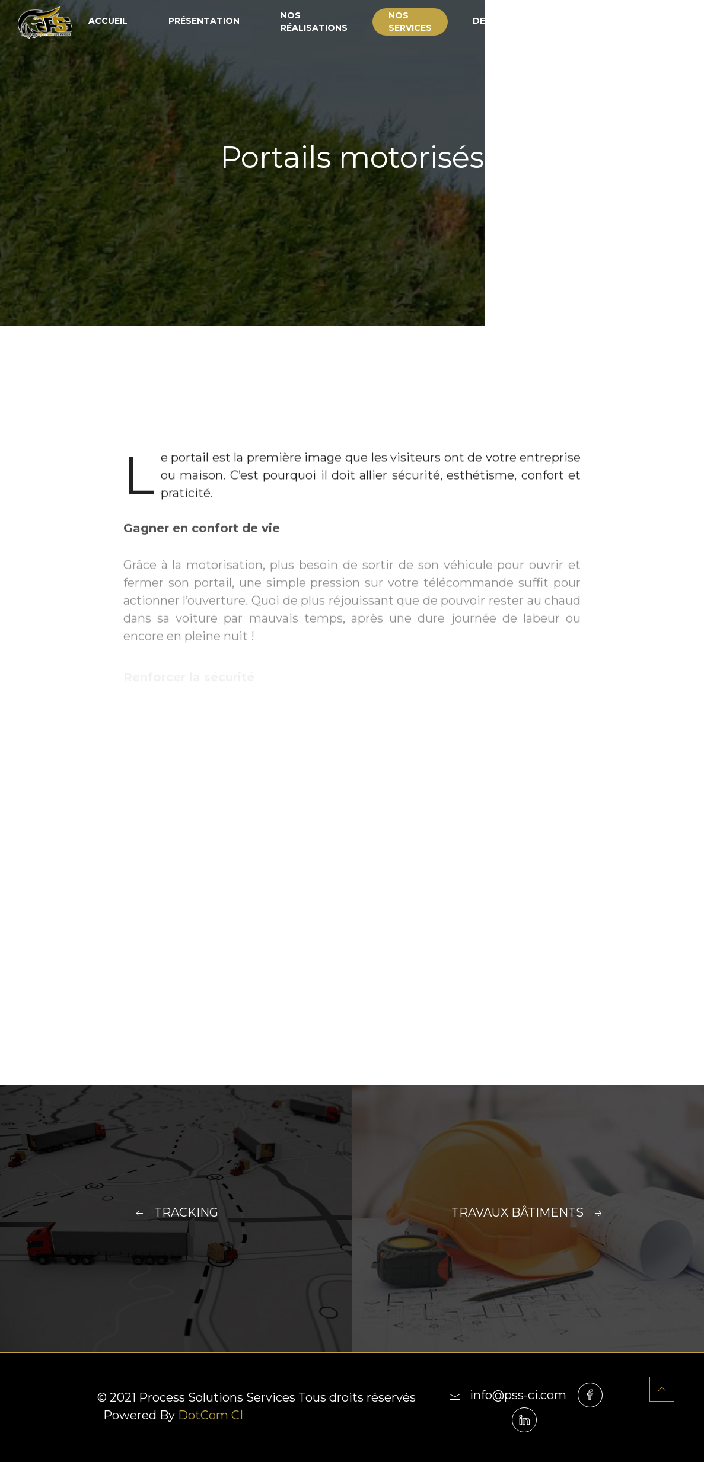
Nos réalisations (314, 21)
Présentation (204, 20)
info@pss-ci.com (507, 1395)
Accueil (108, 20)
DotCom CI (210, 1415)
